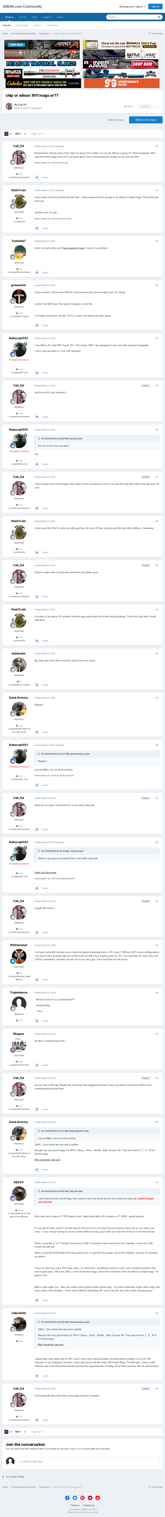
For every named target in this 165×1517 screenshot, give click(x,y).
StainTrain (18, 190)
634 (19, 1341)
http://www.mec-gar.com (47, 1159)
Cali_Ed (22, 104)
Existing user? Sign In (132, 6)
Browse (9, 18)
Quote (45, 177)
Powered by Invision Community (82, 1512)
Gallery (37, 25)
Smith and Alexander (46, 872)
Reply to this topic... (32, 1461)
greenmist (18, 285)
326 (19, 313)
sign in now (76, 1448)
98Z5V (19, 1182)
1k (19, 681)
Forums (7, 25)
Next (18, 134)
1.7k (19, 174)
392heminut (18, 945)
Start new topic (116, 119)
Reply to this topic (146, 119)
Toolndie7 (18, 241)
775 (19, 1020)
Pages (60, 17)
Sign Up (155, 6)
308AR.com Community (22, 6)
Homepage (52, 25)
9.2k (19, 369)
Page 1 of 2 (37, 134)
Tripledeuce (18, 992)
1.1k (19, 269)
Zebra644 (18, 1313)
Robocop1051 (18, 338)
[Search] (122, 17)
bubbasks (18, 653)
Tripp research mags (73, 248)
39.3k (19, 1210)
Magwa (18, 1033)
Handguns (36, 108)
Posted (45, 146)
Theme (75, 1505)
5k (19, 973)
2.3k (19, 725)
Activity (22, 17)
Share (128, 106)
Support (47, 17)
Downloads (22, 25)
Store (34, 17)
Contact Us (89, 1505)
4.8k (19, 1061)
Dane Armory (18, 697)
